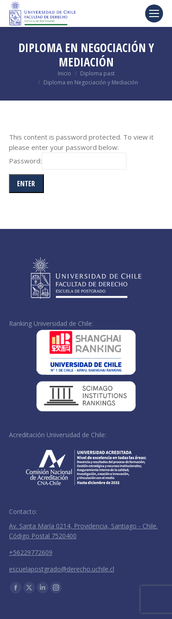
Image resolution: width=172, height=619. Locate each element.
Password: (67, 160)
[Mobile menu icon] (154, 13)
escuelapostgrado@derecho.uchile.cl (61, 569)
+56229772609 (30, 552)
